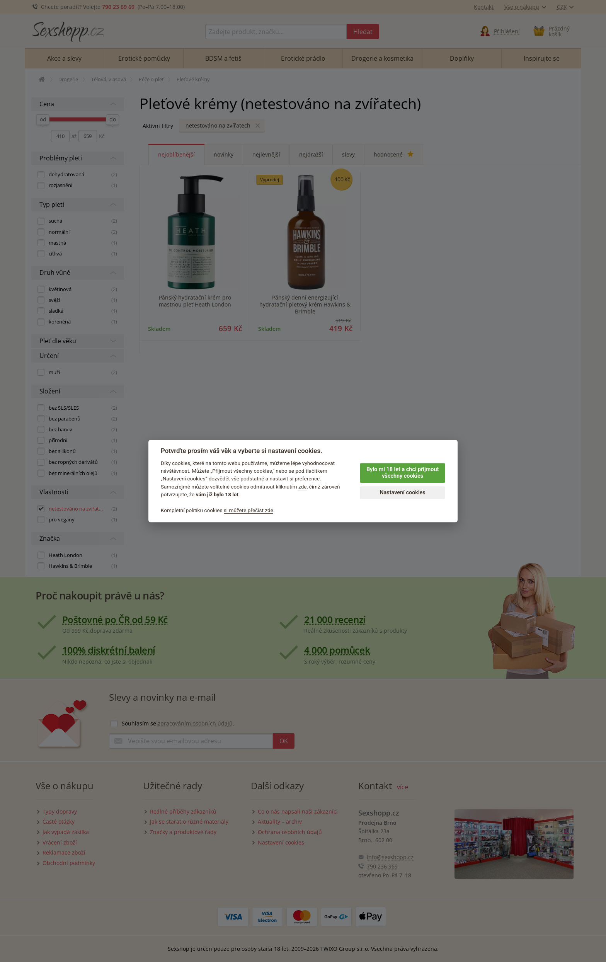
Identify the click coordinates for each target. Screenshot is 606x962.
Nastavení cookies (402, 492)
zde (302, 487)
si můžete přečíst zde (248, 510)
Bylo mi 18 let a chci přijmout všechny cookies (402, 472)
